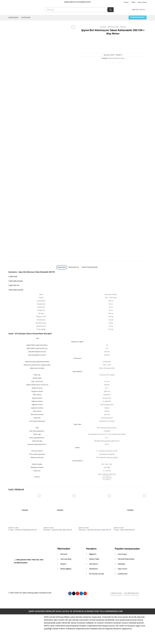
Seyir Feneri (122, 568)
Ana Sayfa (103, 27)
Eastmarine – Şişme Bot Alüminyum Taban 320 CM (95, 529)
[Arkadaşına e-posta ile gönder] (113, 62)
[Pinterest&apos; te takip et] (77, 592)
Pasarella (121, 563)
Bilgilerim (92, 553)
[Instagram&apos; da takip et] (70, 592)
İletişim (134, 2)
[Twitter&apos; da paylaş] (109, 62)
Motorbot (123, 27)
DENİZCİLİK (13, 17)
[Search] (111, 9)
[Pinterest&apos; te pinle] (116, 62)
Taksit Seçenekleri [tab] (87, 267)
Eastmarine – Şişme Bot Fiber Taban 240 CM (58, 529)
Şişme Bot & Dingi (113, 27)
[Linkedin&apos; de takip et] (81, 592)
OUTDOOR (25, 17)
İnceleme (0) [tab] (74, 267)
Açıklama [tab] (65, 267)
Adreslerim (93, 568)
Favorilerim (93, 563)
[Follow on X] (74, 592)
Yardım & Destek (142, 2)
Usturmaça (122, 553)
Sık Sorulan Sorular (96, 573)
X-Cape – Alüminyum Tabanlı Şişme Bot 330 (22, 529)
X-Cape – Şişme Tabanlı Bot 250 (124, 529)
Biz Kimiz (64, 553)
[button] (138, 9)
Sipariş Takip (94, 558)
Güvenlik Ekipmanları (126, 558)
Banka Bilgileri (66, 568)
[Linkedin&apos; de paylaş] (119, 62)
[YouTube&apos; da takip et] (85, 592)
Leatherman (122, 573)
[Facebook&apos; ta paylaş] (106, 62)
